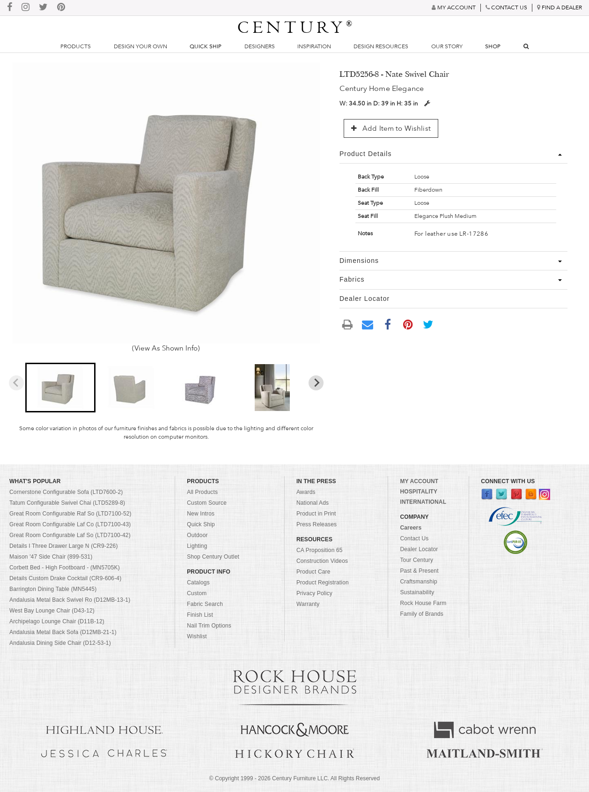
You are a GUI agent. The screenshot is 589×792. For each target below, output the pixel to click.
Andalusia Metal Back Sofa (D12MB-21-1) (63, 632)
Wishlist (197, 636)
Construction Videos (322, 561)
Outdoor (197, 535)
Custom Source (207, 503)
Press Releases (316, 524)
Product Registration (322, 582)
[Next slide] (316, 382)
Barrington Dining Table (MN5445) (52, 589)
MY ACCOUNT (419, 481)
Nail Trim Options (209, 625)
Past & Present (419, 571)
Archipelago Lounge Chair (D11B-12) (56, 621)
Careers (410, 527)
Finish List (200, 615)
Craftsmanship (418, 581)
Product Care (313, 571)
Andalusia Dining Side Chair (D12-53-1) (60, 643)
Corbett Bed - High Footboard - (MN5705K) (64, 567)
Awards (306, 492)
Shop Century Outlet (213, 556)
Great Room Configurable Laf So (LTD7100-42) (70, 535)
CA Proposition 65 (319, 550)
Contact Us (414, 538)
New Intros (200, 513)
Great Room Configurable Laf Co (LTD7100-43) (70, 524)
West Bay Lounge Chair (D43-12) (52, 610)
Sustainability (417, 592)
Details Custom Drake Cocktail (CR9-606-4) (65, 578)
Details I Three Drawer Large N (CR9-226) (63, 546)
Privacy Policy (314, 593)
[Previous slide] (16, 382)
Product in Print (316, 513)
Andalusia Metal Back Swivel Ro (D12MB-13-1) (69, 600)
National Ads (312, 503)
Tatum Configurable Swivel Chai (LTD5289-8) (67, 503)
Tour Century (416, 560)
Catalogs (198, 582)
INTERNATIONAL (423, 502)
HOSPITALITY (418, 491)
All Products (202, 492)
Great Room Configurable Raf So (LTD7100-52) (70, 513)
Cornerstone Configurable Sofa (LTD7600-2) (66, 492)
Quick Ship (205, 46)
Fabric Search (205, 604)
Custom (196, 593)
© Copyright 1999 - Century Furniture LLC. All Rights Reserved (294, 778)
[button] (60, 387)
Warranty (308, 604)
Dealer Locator (419, 549)
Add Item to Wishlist (391, 128)
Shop (493, 46)
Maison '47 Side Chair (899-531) (50, 556)
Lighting (197, 546)
